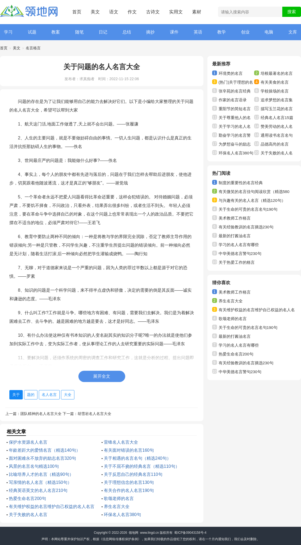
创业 (245, 32)
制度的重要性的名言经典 (241, 182)
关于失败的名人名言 (28, 514)
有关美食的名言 (275, 82)
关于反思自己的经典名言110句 (133, 474)
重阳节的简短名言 (235, 108)
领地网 (133, 533)
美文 (95, 11)
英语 (198, 32)
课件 (174, 32)
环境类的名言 (231, 73)
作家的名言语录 (233, 100)
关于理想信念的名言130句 (129, 482)
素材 (196, 11)
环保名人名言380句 (122, 514)
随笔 (79, 32)
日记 (103, 32)
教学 (221, 32)
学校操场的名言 (275, 91)
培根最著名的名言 (277, 73)
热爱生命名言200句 (27, 498)
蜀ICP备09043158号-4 (190, 533)
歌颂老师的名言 (119, 498)
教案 (55, 32)
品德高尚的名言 (275, 144)
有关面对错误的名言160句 (129, 450)
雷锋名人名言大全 (121, 442)
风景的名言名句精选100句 (34, 466)
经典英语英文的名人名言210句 (38, 490)
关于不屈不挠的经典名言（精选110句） (142, 466)
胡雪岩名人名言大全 (94, 413)
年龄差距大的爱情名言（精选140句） (44, 450)
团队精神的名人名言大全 (41, 413)
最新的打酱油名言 (235, 235)
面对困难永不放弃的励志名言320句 (42, 458)
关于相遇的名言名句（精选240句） (137, 458)
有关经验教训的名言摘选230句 (246, 227)
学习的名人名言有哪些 (239, 244)
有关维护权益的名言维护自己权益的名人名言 (51, 506)
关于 (16, 394)
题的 (31, 394)
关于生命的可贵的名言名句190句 (248, 209)
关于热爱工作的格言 (237, 262)
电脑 (269, 32)
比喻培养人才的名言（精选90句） (41, 474)
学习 (8, 32)
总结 (127, 32)
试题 (32, 32)
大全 (67, 394)
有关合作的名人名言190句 (129, 490)
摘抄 (150, 32)
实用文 (176, 11)
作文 (132, 11)
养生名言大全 (116, 506)
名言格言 (33, 48)
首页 (76, 11)
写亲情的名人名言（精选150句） (40, 482)
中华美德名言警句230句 (240, 253)
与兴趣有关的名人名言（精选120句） (252, 200)
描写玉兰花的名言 (277, 108)
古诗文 (153, 11)
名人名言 (49, 394)
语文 (113, 11)
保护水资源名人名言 (28, 442)
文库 (292, 32)
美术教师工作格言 (235, 218)
